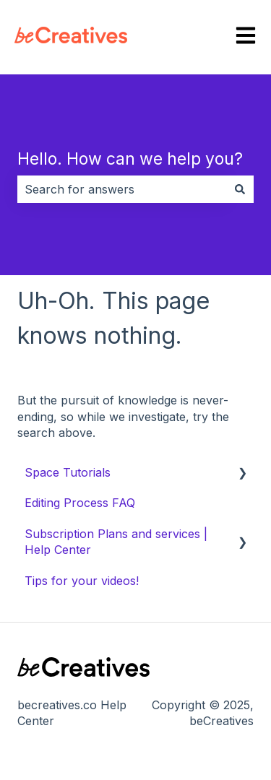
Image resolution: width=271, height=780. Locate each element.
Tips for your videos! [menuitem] (82, 580)
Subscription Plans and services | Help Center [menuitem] (116, 541)
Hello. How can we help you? (130, 159)
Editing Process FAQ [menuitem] (80, 502)
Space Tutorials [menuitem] (68, 472)
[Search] (240, 189)
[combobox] (121, 189)
